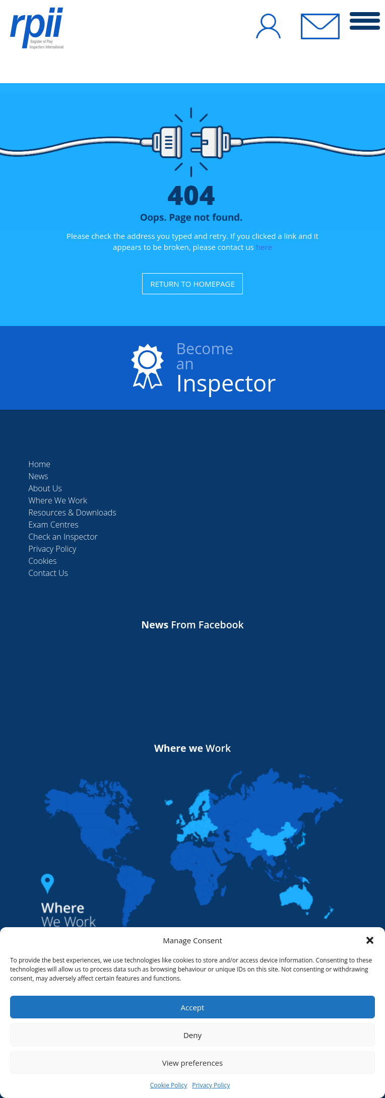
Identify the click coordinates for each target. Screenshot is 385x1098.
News (38, 476)
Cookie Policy (168, 1085)
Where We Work (57, 500)
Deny (192, 1035)
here (264, 247)
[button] (370, 940)
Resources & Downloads (72, 512)
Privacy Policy (211, 1085)
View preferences (192, 1063)
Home (39, 464)
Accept (193, 1007)
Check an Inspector (63, 536)
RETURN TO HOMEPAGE (192, 284)
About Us (44, 488)
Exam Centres (53, 524)
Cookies (42, 560)
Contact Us (48, 572)
